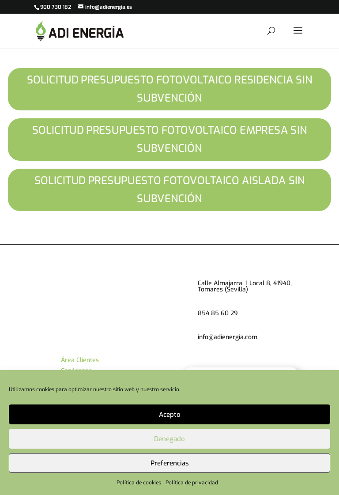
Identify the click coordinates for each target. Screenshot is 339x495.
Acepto (170, 414)
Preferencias (170, 463)
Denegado (169, 439)
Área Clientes (80, 360)
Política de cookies (139, 482)
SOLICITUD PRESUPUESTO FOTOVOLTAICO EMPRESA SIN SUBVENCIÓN (169, 139)
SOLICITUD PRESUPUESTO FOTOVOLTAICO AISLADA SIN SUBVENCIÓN (169, 190)
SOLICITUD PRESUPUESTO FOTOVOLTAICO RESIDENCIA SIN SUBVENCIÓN (170, 89)
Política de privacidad (192, 482)
